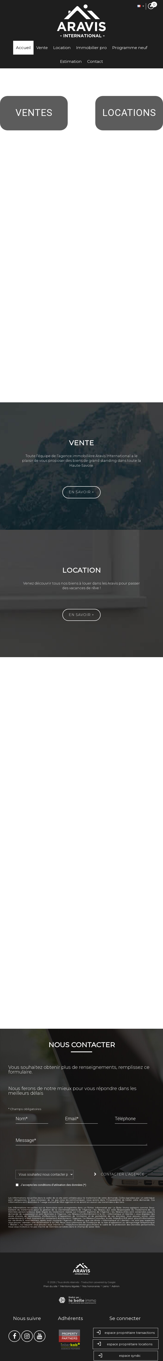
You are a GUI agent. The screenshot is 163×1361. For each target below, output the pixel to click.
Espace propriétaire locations (125, 1344)
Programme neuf (129, 47)
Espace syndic (126, 1356)
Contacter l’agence (119, 1174)
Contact (95, 61)
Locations (129, 112)
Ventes (33, 112)
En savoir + (81, 492)
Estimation (71, 61)
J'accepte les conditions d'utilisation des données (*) (53, 1184)
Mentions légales (69, 1286)
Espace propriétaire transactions (126, 1333)
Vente (42, 47)
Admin (115, 1286)
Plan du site (50, 1286)
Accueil (23, 47)
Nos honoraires (91, 1286)
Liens (106, 1286)
